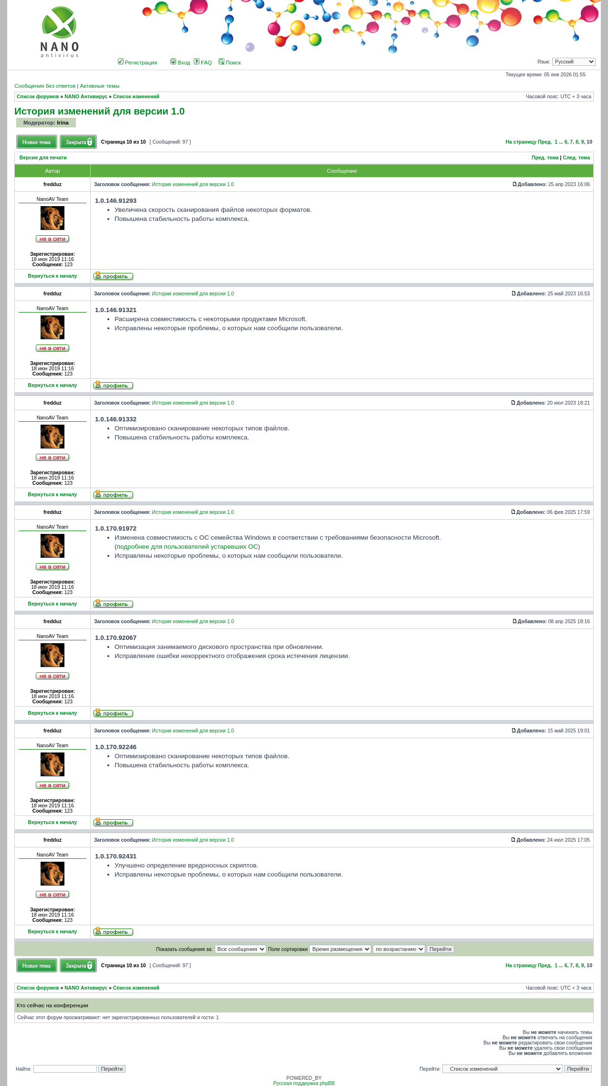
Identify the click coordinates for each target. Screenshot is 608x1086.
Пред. (545, 142)
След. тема (576, 157)
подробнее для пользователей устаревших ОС (187, 546)
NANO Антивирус (85, 96)
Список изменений (136, 96)
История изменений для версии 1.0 (99, 110)
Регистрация (137, 62)
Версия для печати (43, 157)
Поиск (230, 62)
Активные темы (99, 86)
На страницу (521, 142)
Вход (180, 62)
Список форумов (38, 96)
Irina (62, 122)
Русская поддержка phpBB (304, 1083)
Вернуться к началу (52, 276)
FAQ (203, 62)
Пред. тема (545, 157)
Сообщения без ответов (44, 86)
